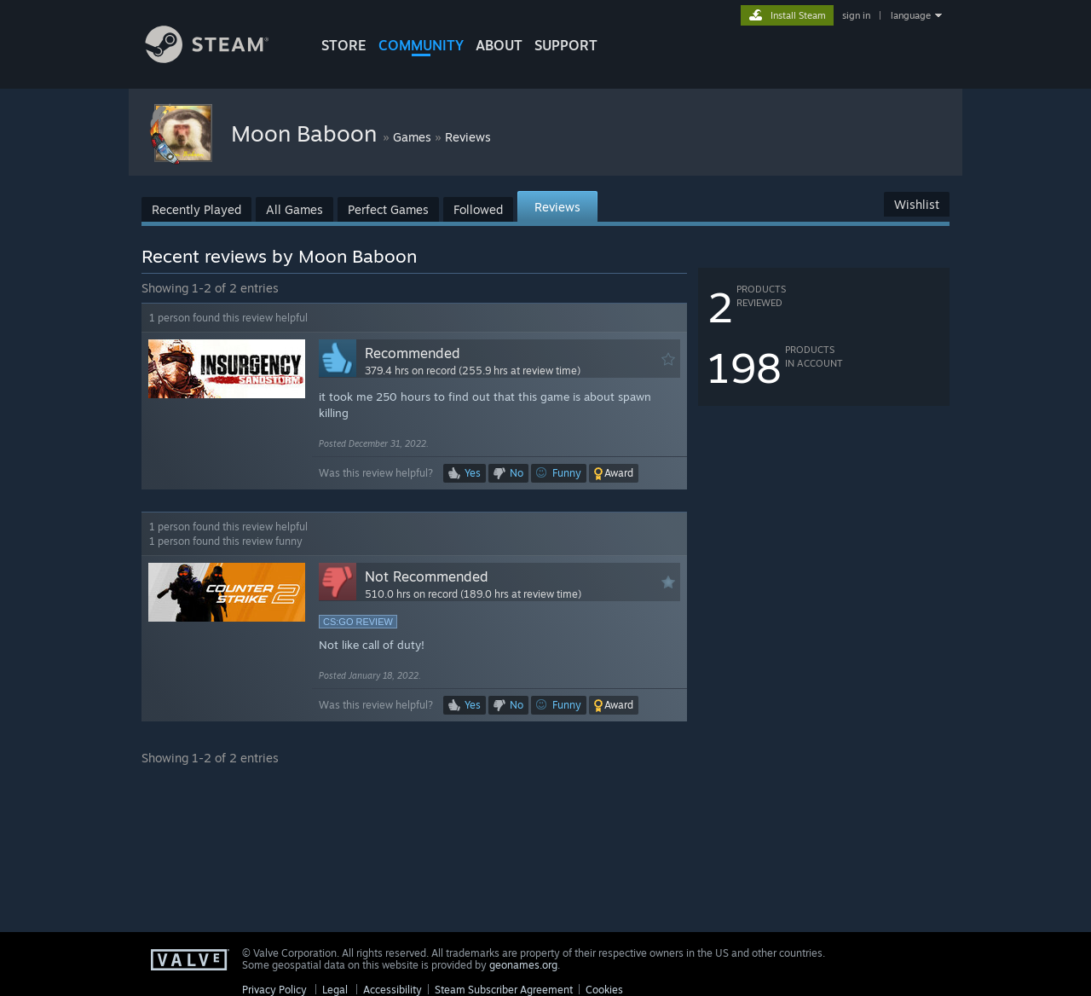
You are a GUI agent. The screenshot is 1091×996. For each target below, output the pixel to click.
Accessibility (392, 989)
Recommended (412, 353)
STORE (344, 45)
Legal (335, 989)
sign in (856, 15)
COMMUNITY (421, 45)
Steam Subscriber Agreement (504, 989)
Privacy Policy (274, 989)
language (911, 15)
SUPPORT (565, 45)
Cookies (604, 989)
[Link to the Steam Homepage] (220, 58)
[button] (613, 473)
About (499, 45)
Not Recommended (426, 576)
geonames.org (523, 964)
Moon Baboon (307, 133)
